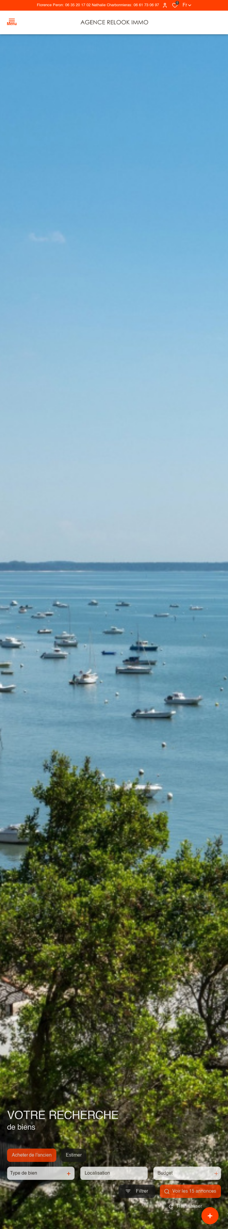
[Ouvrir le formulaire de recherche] (137, 1200)
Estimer (74, 1163)
